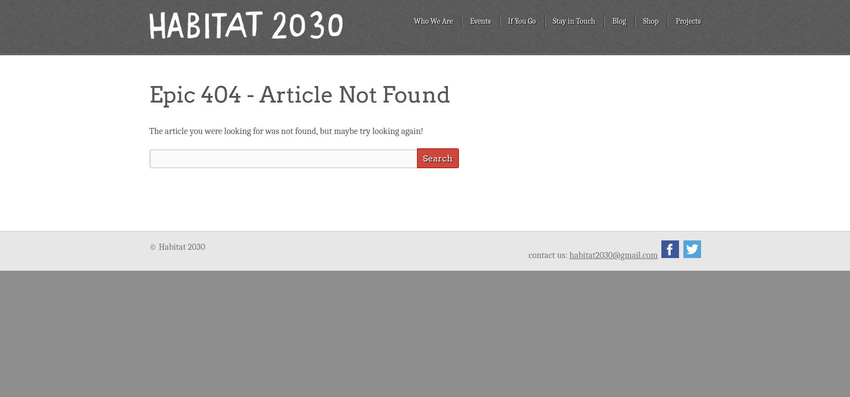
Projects (688, 21)
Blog (619, 21)
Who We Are (433, 21)
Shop (651, 21)
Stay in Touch (574, 21)
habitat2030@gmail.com (613, 255)
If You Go (522, 21)
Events (480, 21)
